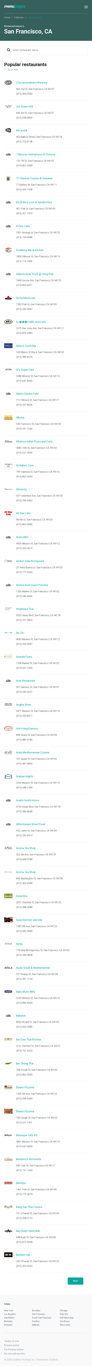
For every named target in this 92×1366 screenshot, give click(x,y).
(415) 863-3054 (24, 476)
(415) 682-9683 (24, 931)
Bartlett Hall (23, 1254)
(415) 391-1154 (24, 979)
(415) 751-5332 (24, 1050)
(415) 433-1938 (24, 189)
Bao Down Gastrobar (28, 1230)
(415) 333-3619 (24, 548)
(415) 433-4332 (24, 1266)
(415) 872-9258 (24, 1242)
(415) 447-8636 (24, 404)
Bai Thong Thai (25, 1063)
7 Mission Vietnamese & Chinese (35, 154)
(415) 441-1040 (24, 428)
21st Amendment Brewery (31, 82)
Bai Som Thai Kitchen (28, 1039)
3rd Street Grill (24, 106)
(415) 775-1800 (24, 261)
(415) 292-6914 (24, 835)
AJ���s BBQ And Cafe (31, 321)
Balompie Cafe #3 (26, 1135)
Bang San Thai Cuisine (29, 1207)
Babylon (20, 1015)
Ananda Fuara (24, 656)
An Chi (20, 632)
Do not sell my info (14, 1353)
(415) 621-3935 (24, 452)
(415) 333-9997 (24, 644)
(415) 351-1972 (24, 213)
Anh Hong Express (27, 728)
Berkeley (8, 1321)
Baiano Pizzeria (25, 1087)
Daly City (64, 1314)
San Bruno (65, 1321)
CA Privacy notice (13, 1349)
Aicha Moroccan (25, 297)
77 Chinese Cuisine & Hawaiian (34, 178)
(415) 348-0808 (24, 955)
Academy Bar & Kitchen (30, 250)
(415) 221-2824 (24, 620)
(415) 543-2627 (24, 691)
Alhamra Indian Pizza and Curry (34, 441)
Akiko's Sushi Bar (26, 345)
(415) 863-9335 (24, 1074)
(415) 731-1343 (24, 1170)
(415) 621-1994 (24, 668)
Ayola (19, 943)
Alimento (21, 489)
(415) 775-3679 (24, 1194)
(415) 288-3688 (24, 907)
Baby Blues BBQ (25, 991)
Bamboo (21, 1183)
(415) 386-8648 (24, 811)
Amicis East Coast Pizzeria (32, 585)
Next (75, 1280)
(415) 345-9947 (24, 309)
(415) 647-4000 (24, 1146)
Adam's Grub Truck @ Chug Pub (34, 274)
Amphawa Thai (25, 608)
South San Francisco (41, 1318)
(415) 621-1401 (24, 1122)
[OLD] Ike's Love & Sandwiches (34, 202)
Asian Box (22, 896)
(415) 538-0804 (24, 117)
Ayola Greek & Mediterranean (33, 967)
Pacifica (36, 1321)
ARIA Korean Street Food (30, 824)
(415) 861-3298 (24, 165)
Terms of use (11, 1341)
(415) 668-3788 (24, 859)
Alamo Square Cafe (27, 393)
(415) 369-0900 (24, 93)
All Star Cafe (23, 513)
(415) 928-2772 (24, 1218)
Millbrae (36, 1325)
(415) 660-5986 (24, 1026)
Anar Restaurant (25, 680)
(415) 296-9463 (24, 500)
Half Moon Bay (67, 1318)
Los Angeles (10, 1314)
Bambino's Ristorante (28, 1159)
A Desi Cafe (23, 226)
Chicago (64, 1310)
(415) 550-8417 (24, 715)
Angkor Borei (23, 704)
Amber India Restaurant (30, 561)
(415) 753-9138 (24, 141)
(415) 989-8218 (24, 357)
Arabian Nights (24, 776)
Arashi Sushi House (27, 800)
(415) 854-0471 (24, 285)
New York (8, 1310)
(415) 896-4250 (24, 1002)
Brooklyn (36, 1310)
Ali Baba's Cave (25, 465)
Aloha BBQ (22, 537)
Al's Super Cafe (25, 369)
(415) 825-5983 (24, 333)
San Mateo (9, 1318)
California (18, 17)
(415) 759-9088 (24, 237)
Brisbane (8, 1325)
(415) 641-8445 (24, 380)
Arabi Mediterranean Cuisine (32, 752)
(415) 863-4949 (24, 524)
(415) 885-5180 (24, 739)
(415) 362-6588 (24, 883)
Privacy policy (11, 1345)
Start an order (82, 86)
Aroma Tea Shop (25, 848)
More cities (65, 1325)
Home (7, 17)
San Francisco (38, 1314)
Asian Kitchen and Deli (29, 919)
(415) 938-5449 (24, 1098)
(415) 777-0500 (24, 572)
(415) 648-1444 (24, 787)
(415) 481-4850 (24, 763)
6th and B (21, 130)
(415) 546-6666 (24, 596)
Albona (20, 417)
